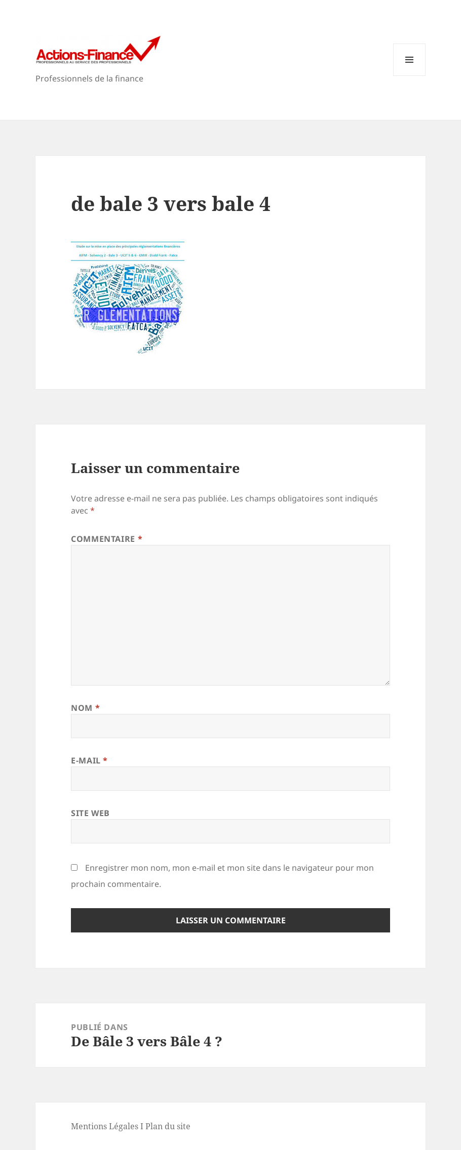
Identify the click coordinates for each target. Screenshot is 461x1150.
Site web (90, 813)
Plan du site (167, 1126)
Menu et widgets (410, 75)
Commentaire (106, 538)
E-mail (89, 760)
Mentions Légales (104, 1126)
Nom (85, 707)
